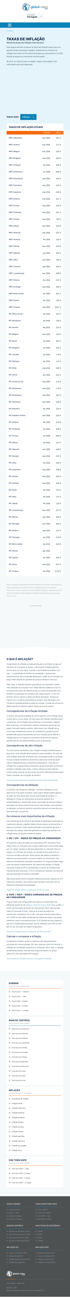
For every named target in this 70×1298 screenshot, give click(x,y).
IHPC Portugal (15, 287)
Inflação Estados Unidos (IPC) (18, 1259)
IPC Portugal (14, 537)
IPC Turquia (14, 571)
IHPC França (14, 219)
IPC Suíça (13, 564)
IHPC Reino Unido (16, 294)
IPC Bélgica (14, 334)
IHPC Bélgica (14, 151)
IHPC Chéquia (15, 165)
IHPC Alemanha (15, 138)
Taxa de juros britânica (18, 1038)
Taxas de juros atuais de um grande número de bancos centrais (32, 780)
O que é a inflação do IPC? (17, 1253)
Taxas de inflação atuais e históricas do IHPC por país (28, 932)
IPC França (13, 436)
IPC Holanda (14, 449)
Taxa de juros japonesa (18, 1062)
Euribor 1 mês (13, 1213)
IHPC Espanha (15, 192)
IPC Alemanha (15, 321)
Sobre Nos (21, 1283)
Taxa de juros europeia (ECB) (18, 1241)
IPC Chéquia (14, 361)
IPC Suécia (13, 558)
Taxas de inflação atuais (45, 1253)
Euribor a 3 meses (14, 1216)
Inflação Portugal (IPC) (16, 1262)
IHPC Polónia (14, 280)
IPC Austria (13, 327)
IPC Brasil (13, 341)
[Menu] (10, 25)
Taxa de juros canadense (19, 1043)
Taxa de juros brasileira (18, 1034)
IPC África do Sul (16, 314)
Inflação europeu (16, 1127)
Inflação (28, 117)
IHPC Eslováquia (16, 178)
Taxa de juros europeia (18, 1052)
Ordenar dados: (13, 117)
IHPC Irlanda (14, 246)
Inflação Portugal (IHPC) (45, 1262)
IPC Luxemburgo (16, 510)
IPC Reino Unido (15, 544)
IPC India (12, 463)
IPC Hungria (14, 456)
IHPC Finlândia (15, 212)
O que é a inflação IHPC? (45, 1256)
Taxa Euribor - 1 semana (19, 992)
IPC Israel (13, 490)
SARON (39, 1231)
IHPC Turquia (14, 307)
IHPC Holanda (15, 233)
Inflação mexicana (17, 1141)
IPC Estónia (14, 422)
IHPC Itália (13, 260)
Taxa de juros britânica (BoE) (18, 1238)
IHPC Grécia (14, 226)
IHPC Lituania (14, 266)
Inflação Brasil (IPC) (15, 1256)
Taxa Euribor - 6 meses (18, 1006)
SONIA (38, 1238)
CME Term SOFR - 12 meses (20, 1183)
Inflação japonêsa (17, 1136)
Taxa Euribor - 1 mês (17, 996)
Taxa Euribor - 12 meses (19, 1010)
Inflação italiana (16, 1132)
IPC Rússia (13, 551)
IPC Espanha (14, 409)
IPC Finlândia (14, 429)
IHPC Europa (14, 206)
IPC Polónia (14, 530)
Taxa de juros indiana (18, 1057)
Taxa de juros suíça (17, 1076)
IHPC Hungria (14, 239)
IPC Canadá (14, 354)
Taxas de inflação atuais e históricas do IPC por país (28, 890)
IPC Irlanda (13, 476)
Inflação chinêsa (16, 1122)
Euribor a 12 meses (14, 1219)
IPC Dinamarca (15, 388)
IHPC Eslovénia (15, 185)
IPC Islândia (14, 483)
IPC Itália (12, 497)
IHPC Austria (14, 145)
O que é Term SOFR (43, 1213)
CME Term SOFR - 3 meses (19, 1173)
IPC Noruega (14, 524)
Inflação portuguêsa (17, 1146)
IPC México (13, 517)
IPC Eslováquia (15, 395)
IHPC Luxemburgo (16, 273)
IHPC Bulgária (15, 158)
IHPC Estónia (14, 199)
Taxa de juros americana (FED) (19, 1234)
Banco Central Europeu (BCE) (39, 905)
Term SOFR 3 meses (43, 1219)
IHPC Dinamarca (16, 172)
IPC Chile (13, 368)
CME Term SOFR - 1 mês (19, 1169)
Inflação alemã (15, 1103)
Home (10, 31)
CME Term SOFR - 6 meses (19, 1178)
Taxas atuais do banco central (18, 1231)
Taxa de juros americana (19, 1029)
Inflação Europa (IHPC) (44, 1259)
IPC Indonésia (15, 470)
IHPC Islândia (14, 253)
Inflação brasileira (17, 1118)
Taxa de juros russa (17, 1071)
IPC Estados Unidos (17, 415)
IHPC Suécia (14, 300)
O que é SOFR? (41, 1210)
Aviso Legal (11, 1283)
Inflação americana (17, 1108)
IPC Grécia (13, 442)
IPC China (13, 375)
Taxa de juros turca (17, 1080)
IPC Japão (13, 503)
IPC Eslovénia (14, 402)
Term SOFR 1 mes (42, 1216)
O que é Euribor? (13, 1210)
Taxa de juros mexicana (18, 1066)
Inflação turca (15, 1150)
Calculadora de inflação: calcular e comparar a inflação (29, 959)
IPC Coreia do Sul (16, 382)
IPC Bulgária (14, 348)
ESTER (38, 1234)
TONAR (39, 1241)
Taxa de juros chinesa (18, 1048)
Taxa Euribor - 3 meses (18, 1001)
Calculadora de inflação (19, 1099)
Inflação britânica (16, 1113)
